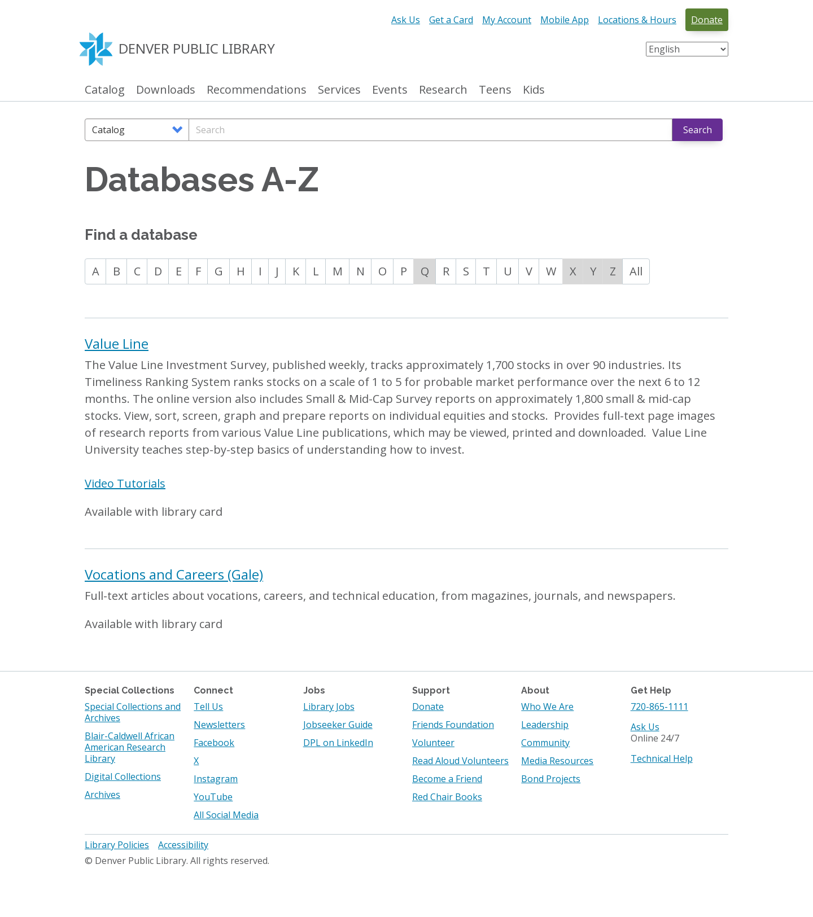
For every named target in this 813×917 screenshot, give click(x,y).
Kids (534, 90)
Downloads (165, 90)
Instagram (216, 779)
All (636, 271)
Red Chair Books (447, 797)
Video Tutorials (125, 483)
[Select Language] (687, 49)
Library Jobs (329, 706)
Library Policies (117, 845)
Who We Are (547, 706)
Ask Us (405, 19)
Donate (707, 19)
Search (697, 130)
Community (545, 742)
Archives (102, 794)
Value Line (116, 343)
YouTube (213, 797)
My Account (506, 19)
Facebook (214, 742)
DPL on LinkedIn (338, 742)
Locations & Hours (637, 19)
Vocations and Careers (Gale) (174, 574)
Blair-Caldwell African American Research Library (129, 747)
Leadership (545, 724)
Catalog (105, 90)
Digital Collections (123, 776)
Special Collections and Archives (133, 712)
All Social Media (226, 815)
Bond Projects (550, 779)
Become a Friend (447, 779)
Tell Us (208, 706)
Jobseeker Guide (338, 724)
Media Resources (557, 760)
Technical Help (662, 758)
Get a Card (451, 19)
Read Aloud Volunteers (460, 760)
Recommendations (257, 90)
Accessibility (183, 845)
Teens (495, 90)
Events (390, 90)
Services (339, 90)
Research (443, 90)
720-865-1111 (659, 706)
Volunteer (433, 742)
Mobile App (564, 19)
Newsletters (219, 724)
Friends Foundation (453, 724)
